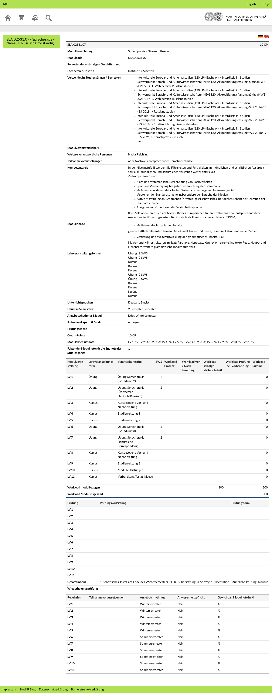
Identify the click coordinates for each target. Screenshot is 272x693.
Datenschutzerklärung (53, 689)
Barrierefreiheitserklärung (87, 689)
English (251, 4)
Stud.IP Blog (27, 689)
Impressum (9, 689)
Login (267, 4)
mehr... (141, 141)
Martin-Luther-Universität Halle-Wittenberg (236, 16)
